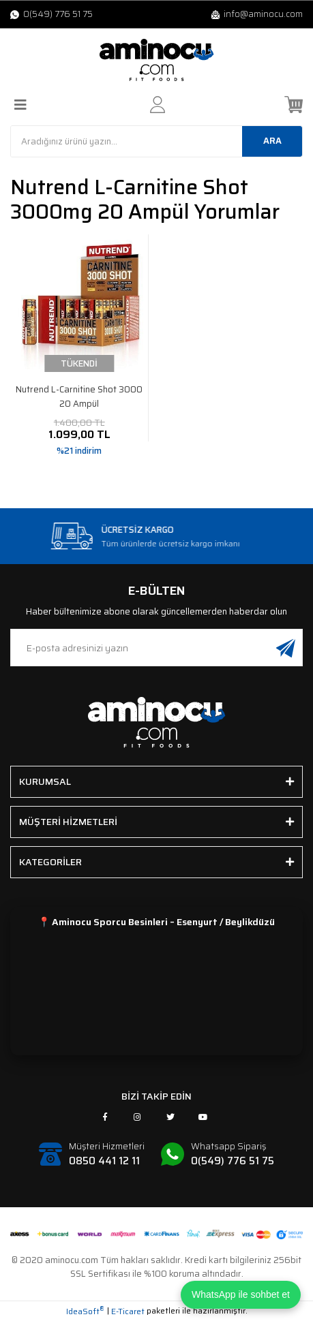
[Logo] (157, 60)
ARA (272, 141)
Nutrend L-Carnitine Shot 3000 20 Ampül (79, 396)
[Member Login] (157, 104)
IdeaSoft (85, 1311)
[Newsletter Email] (156, 647)
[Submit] (286, 647)
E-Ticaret (128, 1311)
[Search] (156, 141)
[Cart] (293, 104)
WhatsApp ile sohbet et (241, 1294)
